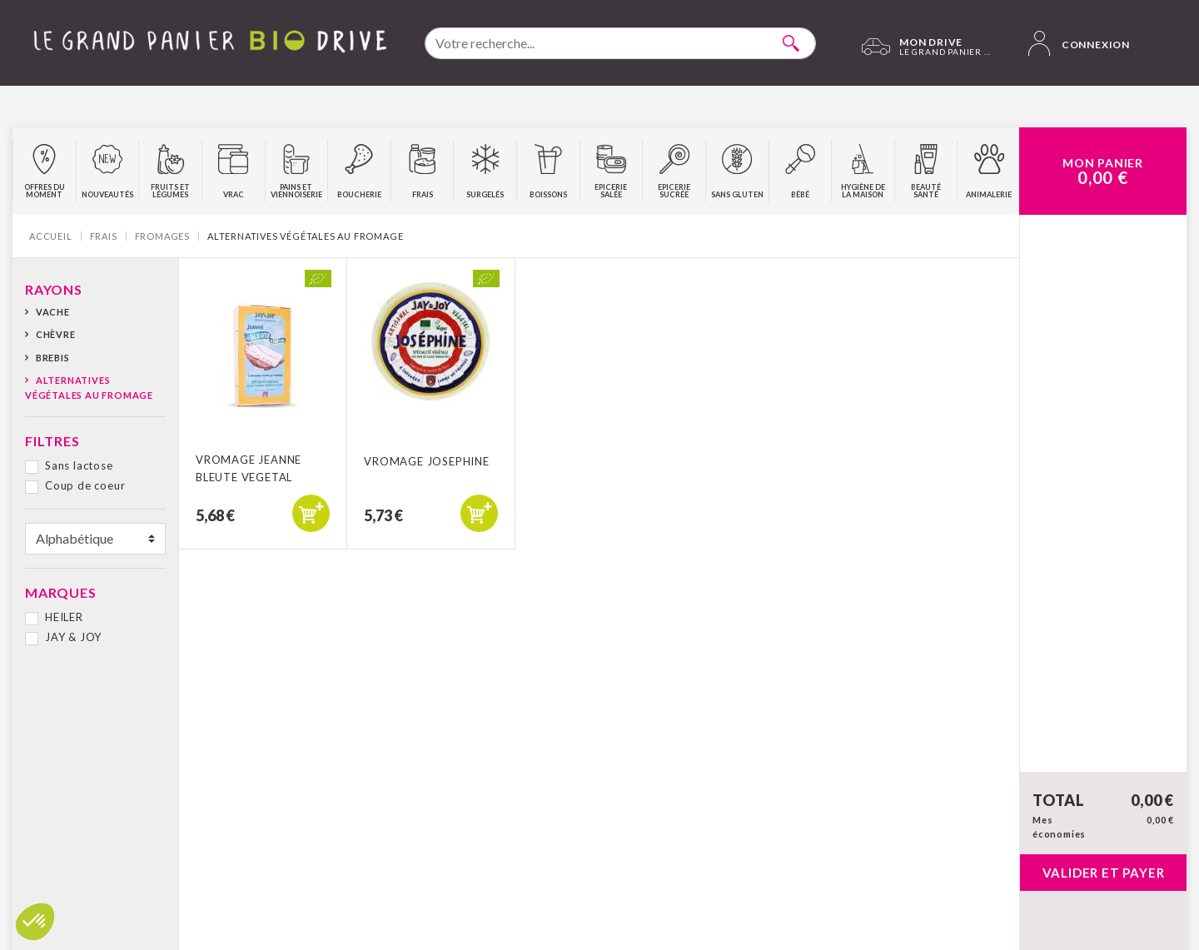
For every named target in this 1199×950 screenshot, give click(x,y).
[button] (35, 922)
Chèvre (56, 334)
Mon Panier (1103, 171)
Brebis (53, 357)
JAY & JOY (73, 637)
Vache (53, 311)
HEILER (64, 617)
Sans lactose (79, 465)
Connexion (1079, 43)
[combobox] (620, 43)
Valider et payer (1103, 872)
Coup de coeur (85, 485)
